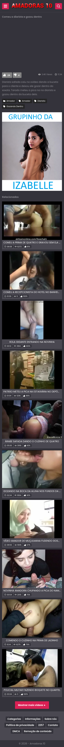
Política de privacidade (20, 725)
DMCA (16, 731)
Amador (10, 100)
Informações (32, 719)
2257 (41, 725)
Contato (53, 725)
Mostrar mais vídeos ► (32, 705)
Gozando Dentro (14, 106)
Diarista (41, 100)
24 (9, 75)
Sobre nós (50, 719)
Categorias (14, 719)
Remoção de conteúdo (38, 731)
